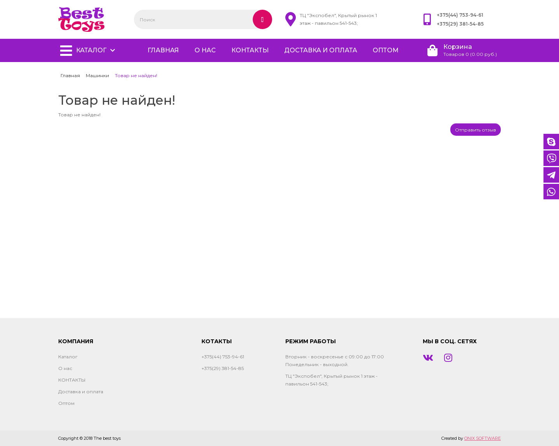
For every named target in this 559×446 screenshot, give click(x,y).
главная (163, 50)
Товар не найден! (136, 75)
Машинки (97, 75)
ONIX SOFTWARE (482, 438)
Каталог (91, 50)
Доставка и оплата (320, 50)
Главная (70, 75)
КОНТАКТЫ (250, 50)
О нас (205, 50)
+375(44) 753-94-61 (460, 15)
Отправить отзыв (475, 130)
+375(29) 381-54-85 (460, 24)
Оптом (386, 50)
